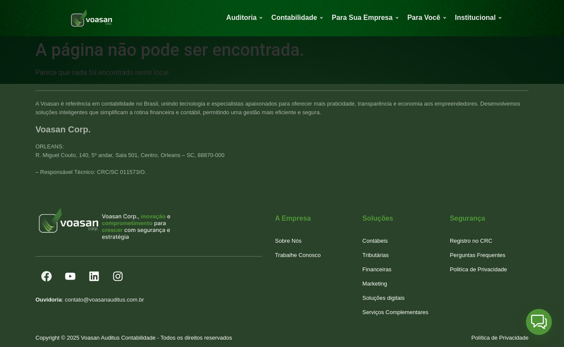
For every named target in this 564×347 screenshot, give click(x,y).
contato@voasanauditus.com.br (104, 299)
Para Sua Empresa (364, 17)
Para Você (425, 17)
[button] (539, 322)
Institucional (477, 17)
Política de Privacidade (500, 337)
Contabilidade (295, 17)
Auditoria (243, 17)
